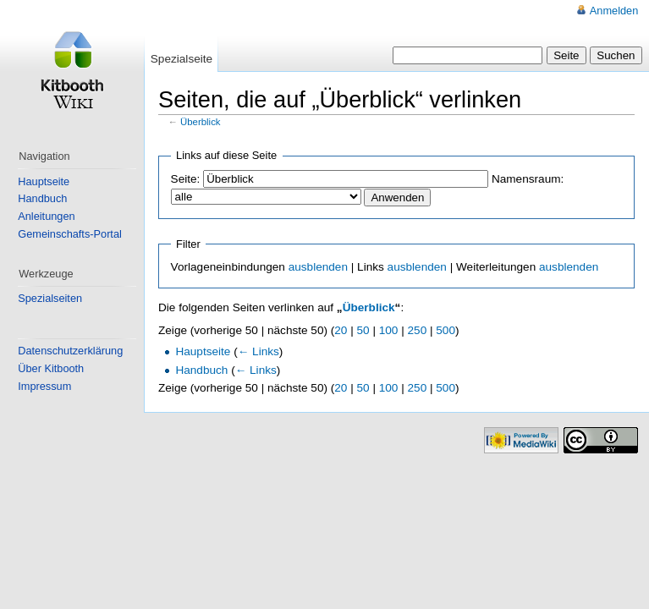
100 (389, 330)
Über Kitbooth (51, 368)
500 (445, 330)
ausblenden (318, 267)
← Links (258, 351)
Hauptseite (202, 351)
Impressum (44, 386)
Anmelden (614, 10)
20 (340, 330)
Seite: (186, 179)
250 (417, 330)
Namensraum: (528, 179)
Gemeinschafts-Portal (70, 234)
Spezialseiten (50, 298)
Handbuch (201, 370)
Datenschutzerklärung (70, 350)
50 (363, 330)
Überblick (200, 122)
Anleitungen (46, 216)
